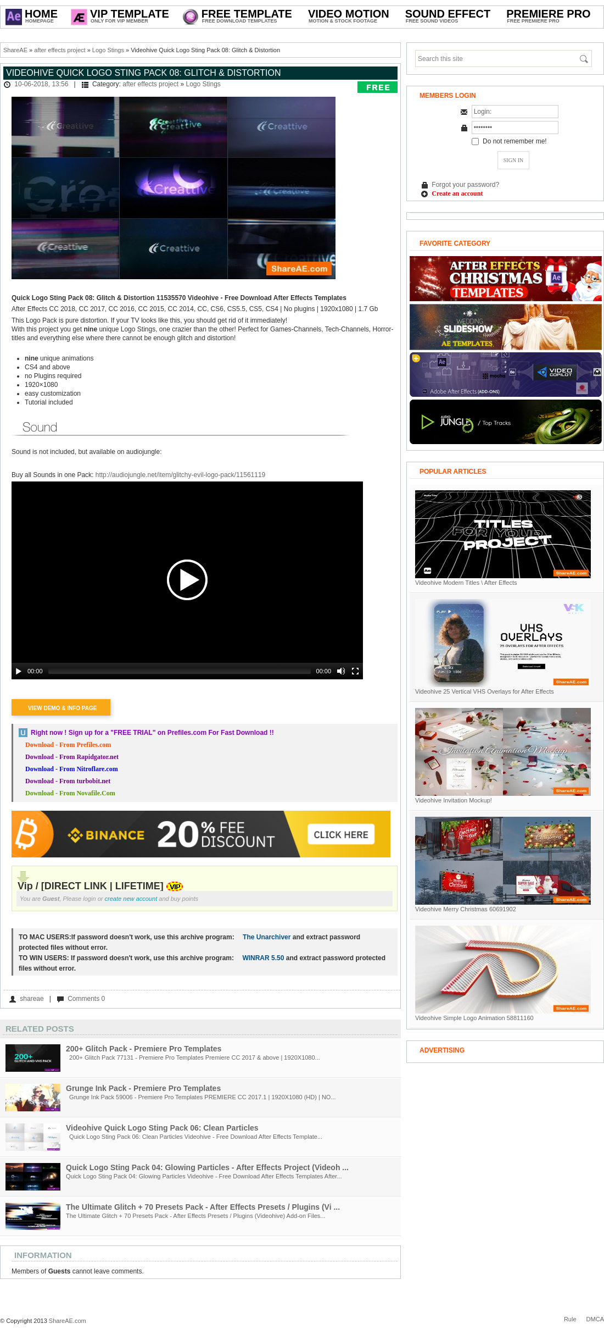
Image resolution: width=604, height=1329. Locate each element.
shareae (31, 999)
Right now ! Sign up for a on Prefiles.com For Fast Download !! (152, 733)
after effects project (59, 50)
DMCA (595, 1319)
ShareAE (15, 50)
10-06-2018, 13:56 (41, 84)
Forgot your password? (465, 185)
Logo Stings (108, 50)
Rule (570, 1319)
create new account (131, 898)
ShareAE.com (67, 1320)
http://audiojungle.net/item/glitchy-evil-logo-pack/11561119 (181, 475)
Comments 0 (86, 999)
